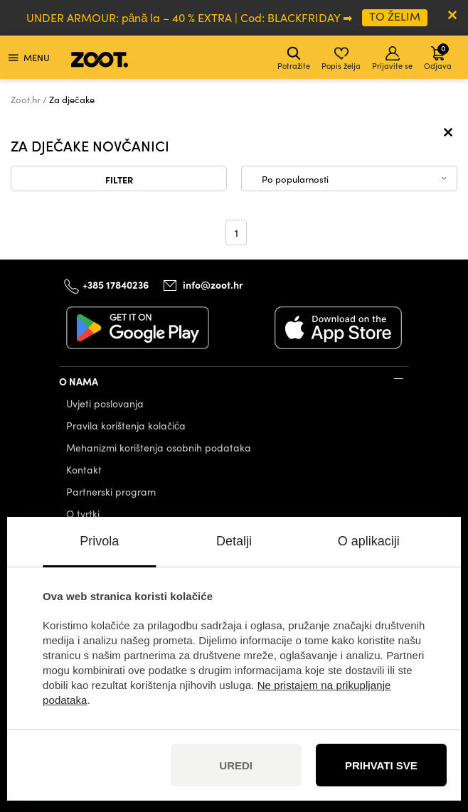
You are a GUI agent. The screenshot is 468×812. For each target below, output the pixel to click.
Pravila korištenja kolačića (126, 425)
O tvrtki (83, 513)
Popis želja (341, 58)
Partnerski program (111, 491)
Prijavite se (392, 58)
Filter (119, 179)
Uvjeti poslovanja (105, 403)
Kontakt (84, 469)
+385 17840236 (116, 284)
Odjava (438, 56)
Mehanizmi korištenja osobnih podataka (158, 447)
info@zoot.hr (213, 284)
